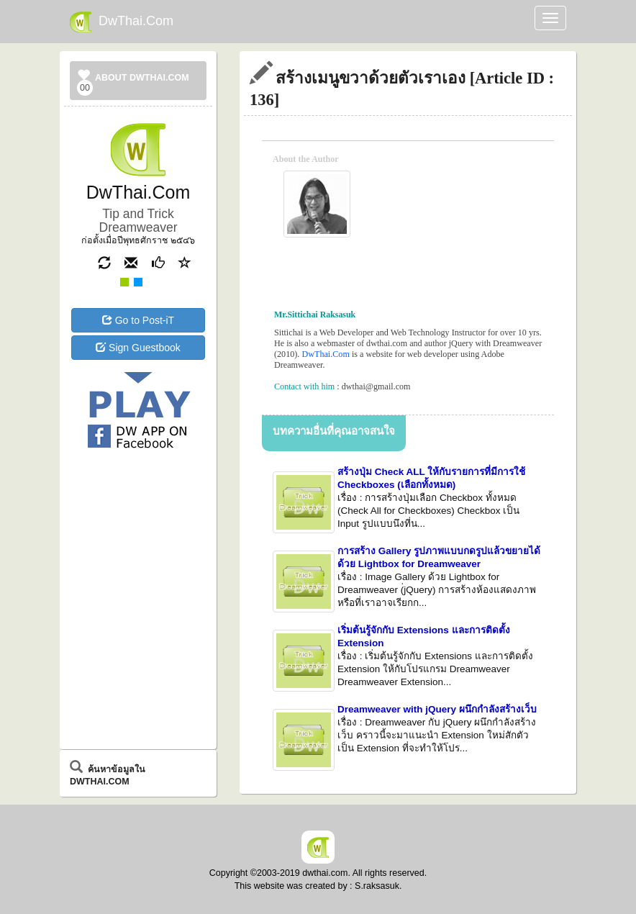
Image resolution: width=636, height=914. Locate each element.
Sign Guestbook (138, 347)
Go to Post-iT (138, 320)
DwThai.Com (121, 21)
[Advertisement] (138, 511)
